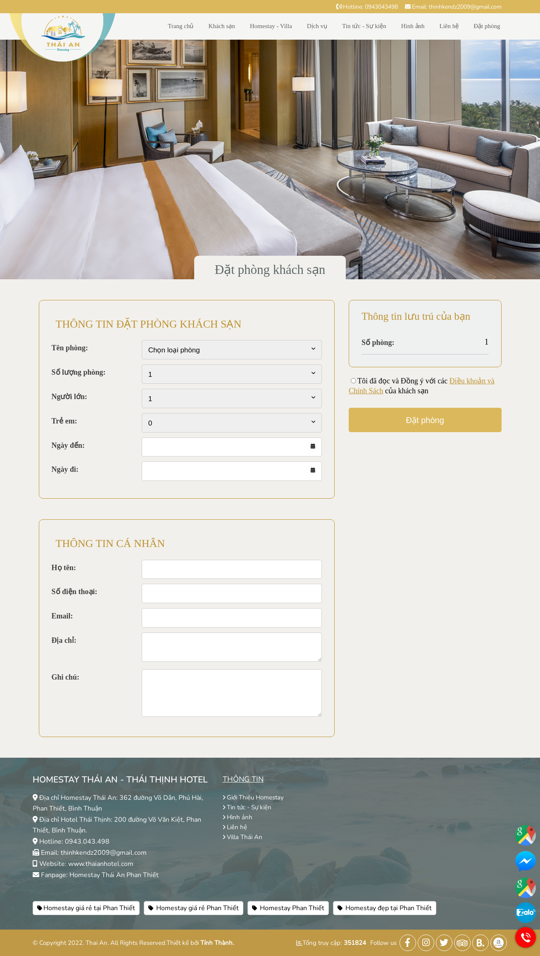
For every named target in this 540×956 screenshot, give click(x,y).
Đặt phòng (486, 26)
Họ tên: (64, 568)
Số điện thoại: (75, 591)
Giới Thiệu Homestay (253, 797)
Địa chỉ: (64, 640)
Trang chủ (180, 26)
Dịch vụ (317, 26)
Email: (62, 616)
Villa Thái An (242, 837)
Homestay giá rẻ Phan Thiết (193, 908)
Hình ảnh (413, 26)
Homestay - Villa (271, 26)
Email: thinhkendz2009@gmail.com (453, 7)
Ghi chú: (66, 677)
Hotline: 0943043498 (367, 7)
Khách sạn (221, 26)
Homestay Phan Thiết (288, 908)
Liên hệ (449, 26)
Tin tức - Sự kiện (364, 26)
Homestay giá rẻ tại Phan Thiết (86, 908)
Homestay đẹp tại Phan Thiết (385, 908)
